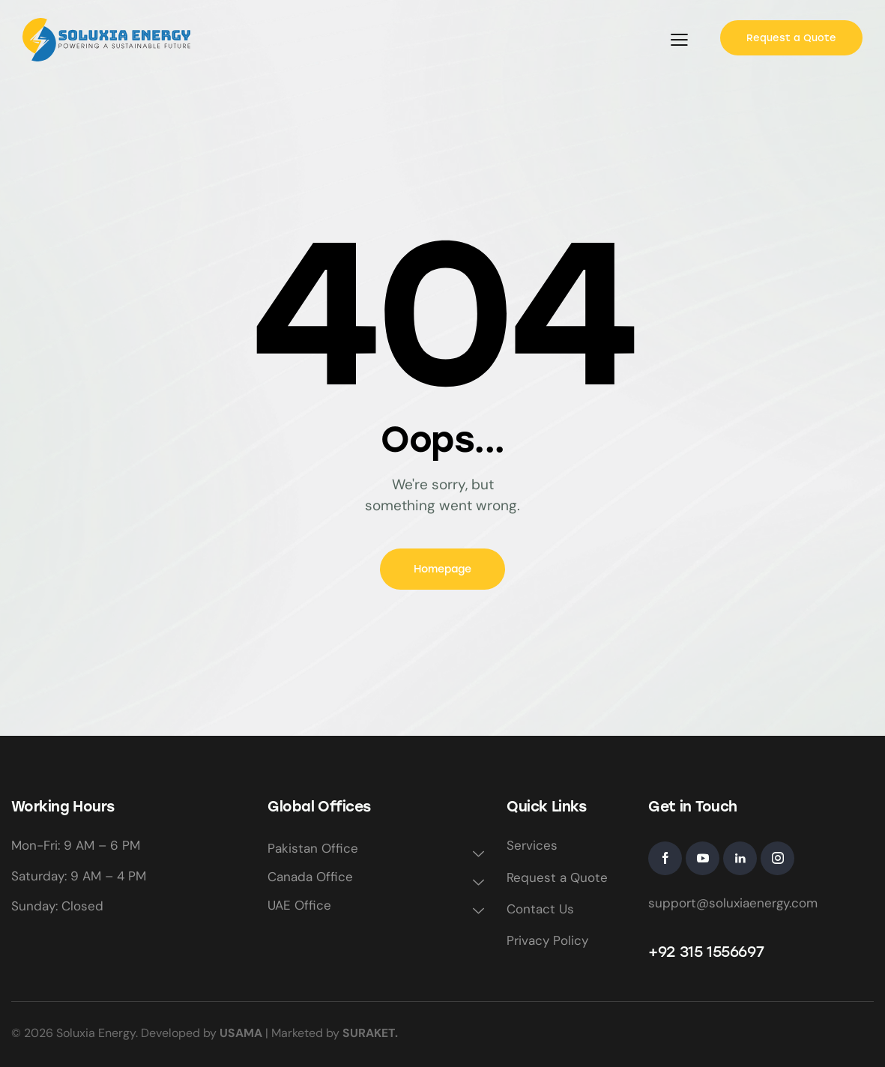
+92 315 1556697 (706, 952)
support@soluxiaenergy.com (733, 903)
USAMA (241, 1033)
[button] (679, 39)
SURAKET (368, 1033)
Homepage (442, 569)
